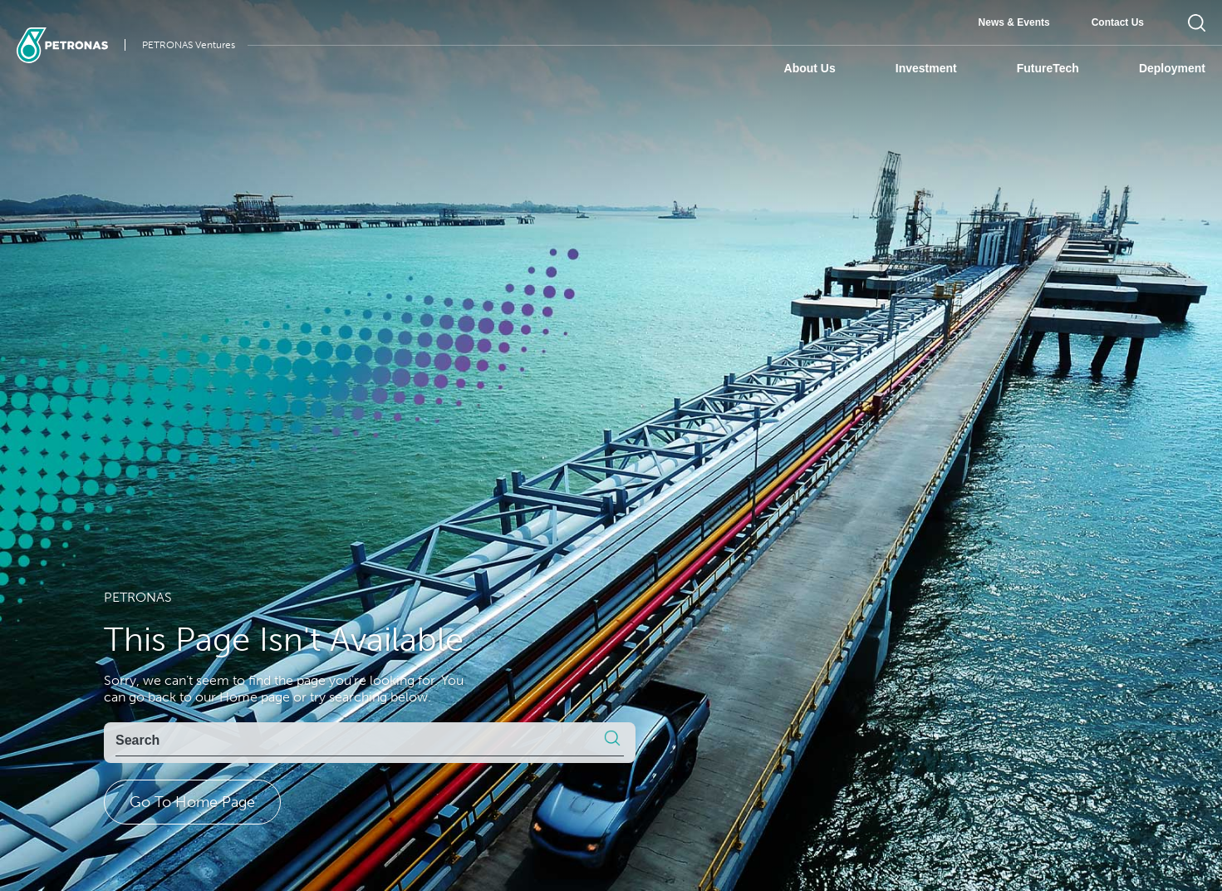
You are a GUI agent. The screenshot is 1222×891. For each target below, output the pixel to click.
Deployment (1172, 68)
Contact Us (1118, 22)
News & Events (1014, 22)
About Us (810, 68)
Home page (254, 697)
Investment (926, 68)
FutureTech (1048, 68)
